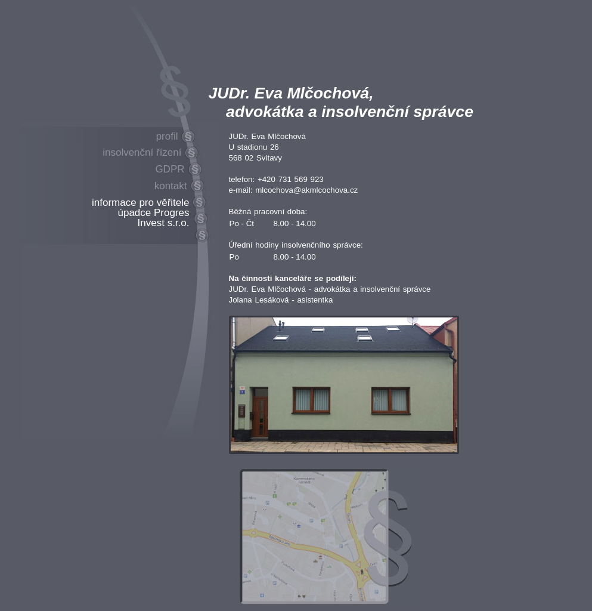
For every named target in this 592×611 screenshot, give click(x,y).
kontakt (170, 186)
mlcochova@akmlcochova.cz (306, 190)
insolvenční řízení (142, 152)
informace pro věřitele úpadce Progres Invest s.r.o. (140, 213)
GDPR (169, 169)
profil (167, 136)
